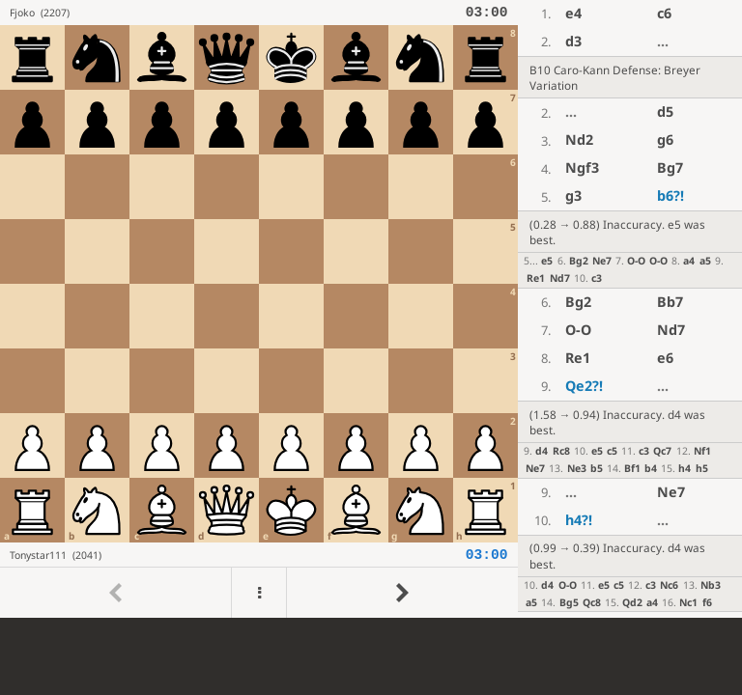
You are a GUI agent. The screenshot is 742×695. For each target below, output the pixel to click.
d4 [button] (541, 451)
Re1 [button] (536, 278)
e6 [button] (665, 357)
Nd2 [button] (579, 139)
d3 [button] (573, 41)
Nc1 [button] (688, 602)
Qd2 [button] (632, 602)
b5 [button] (596, 468)
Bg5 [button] (569, 602)
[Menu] (258, 593)
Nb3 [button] (710, 585)
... (663, 41)
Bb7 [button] (670, 301)
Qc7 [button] (662, 451)
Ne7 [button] (602, 260)
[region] (371, 309)
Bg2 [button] (578, 260)
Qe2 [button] (584, 385)
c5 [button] (612, 451)
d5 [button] (665, 111)
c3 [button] (596, 278)
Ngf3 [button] (582, 167)
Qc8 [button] (592, 602)
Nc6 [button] (669, 585)
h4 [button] (684, 468)
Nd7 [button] (560, 278)
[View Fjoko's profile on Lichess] (237, 12)
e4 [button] (573, 13)
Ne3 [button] (576, 468)
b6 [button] (670, 195)
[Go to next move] (402, 593)
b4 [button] (650, 468)
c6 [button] (664, 13)
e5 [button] (547, 260)
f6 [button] (707, 602)
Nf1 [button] (702, 451)
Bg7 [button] (670, 167)
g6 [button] (665, 139)
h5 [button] (702, 468)
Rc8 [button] (561, 451)
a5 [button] (705, 260)
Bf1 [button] (632, 468)
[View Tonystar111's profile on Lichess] (237, 554)
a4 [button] (689, 260)
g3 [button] (573, 195)
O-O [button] (636, 260)
